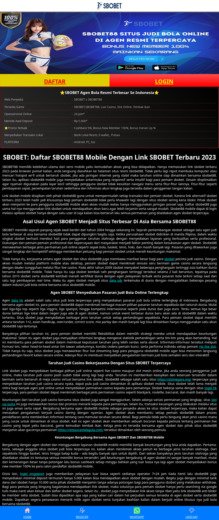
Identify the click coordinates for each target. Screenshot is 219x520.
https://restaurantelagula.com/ (80, 430)
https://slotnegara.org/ (174, 379)
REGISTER (82, 513)
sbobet (169, 259)
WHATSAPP (137, 513)
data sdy (115, 280)
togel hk (211, 388)
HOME (27, 513)
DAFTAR (54, 81)
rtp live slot (207, 346)
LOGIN (164, 81)
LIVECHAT (192, 513)
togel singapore (32, 474)
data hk (17, 300)
